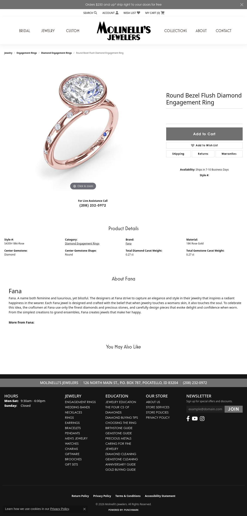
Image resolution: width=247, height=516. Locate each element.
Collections (175, 31)
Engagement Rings (27, 52)
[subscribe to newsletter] (234, 409)
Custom (72, 31)
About (201, 31)
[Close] (241, 4)
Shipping (178, 153)
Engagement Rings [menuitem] (80, 402)
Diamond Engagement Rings (56, 52)
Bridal (24, 31)
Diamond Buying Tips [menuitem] (121, 417)
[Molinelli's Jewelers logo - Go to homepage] (123, 30)
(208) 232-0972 (93, 205)
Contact (223, 31)
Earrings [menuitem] (72, 423)
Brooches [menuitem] (73, 459)
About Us (153, 402)
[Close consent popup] (84, 509)
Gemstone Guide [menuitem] (118, 433)
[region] (83, 126)
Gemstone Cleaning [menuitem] (121, 459)
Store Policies (157, 412)
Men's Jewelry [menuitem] (76, 438)
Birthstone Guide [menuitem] (119, 428)
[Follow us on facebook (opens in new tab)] (188, 418)
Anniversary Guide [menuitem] (120, 464)
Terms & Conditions (128, 496)
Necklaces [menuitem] (73, 412)
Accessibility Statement (160, 496)
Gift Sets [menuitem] (71, 464)
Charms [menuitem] (71, 449)
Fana (129, 243)
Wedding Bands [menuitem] (77, 407)
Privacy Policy (158, 417)
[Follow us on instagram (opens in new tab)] (202, 418)
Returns (203, 153)
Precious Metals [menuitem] (118, 438)
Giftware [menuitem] (72, 454)
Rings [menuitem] (69, 417)
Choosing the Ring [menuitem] (120, 423)
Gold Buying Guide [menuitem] (120, 469)
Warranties (229, 153)
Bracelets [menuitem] (73, 428)
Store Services (157, 407)
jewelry (8, 52)
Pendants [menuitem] (72, 433)
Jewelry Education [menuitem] (120, 402)
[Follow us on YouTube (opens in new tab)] (195, 418)
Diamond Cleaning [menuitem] (120, 454)
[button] (90, 13)
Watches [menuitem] (72, 443)
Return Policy (80, 496)
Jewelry (48, 31)
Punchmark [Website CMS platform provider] (131, 509)
